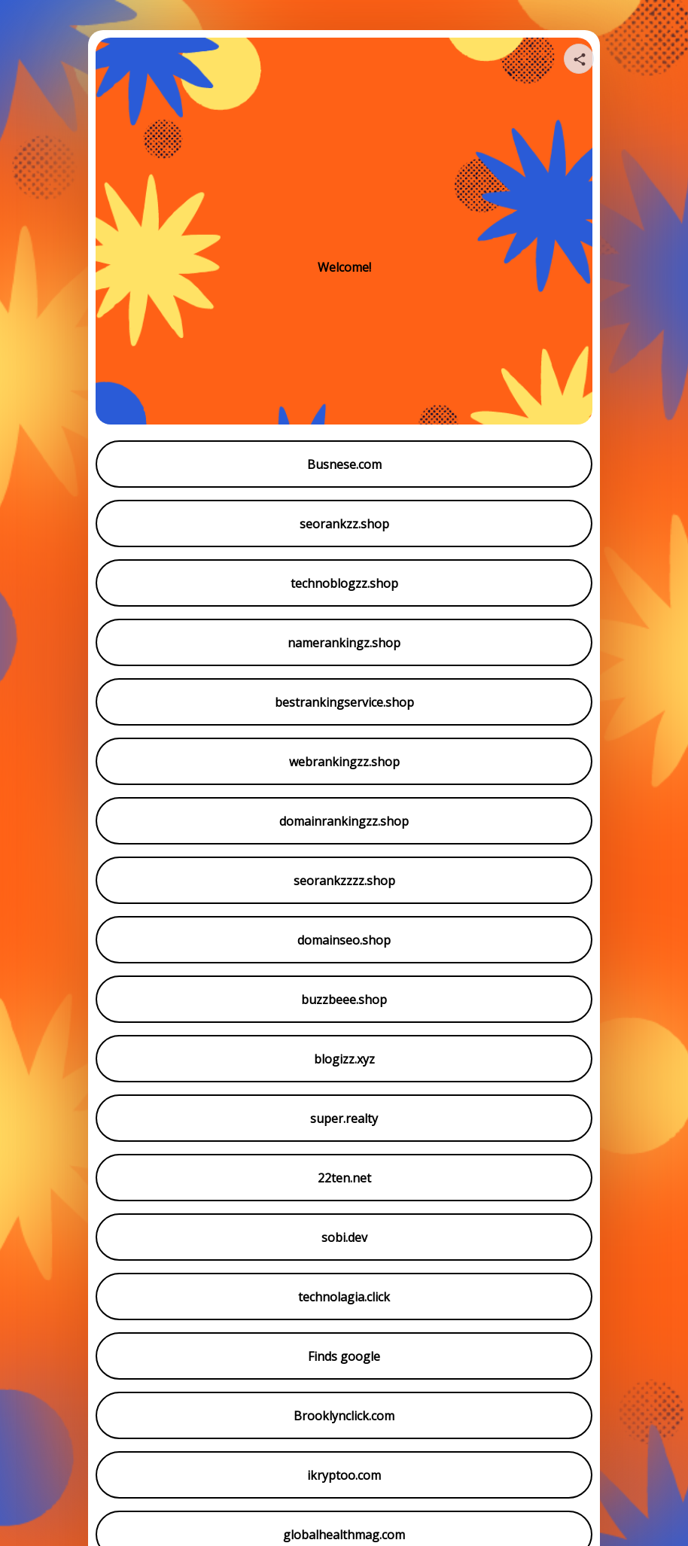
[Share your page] (579, 59)
